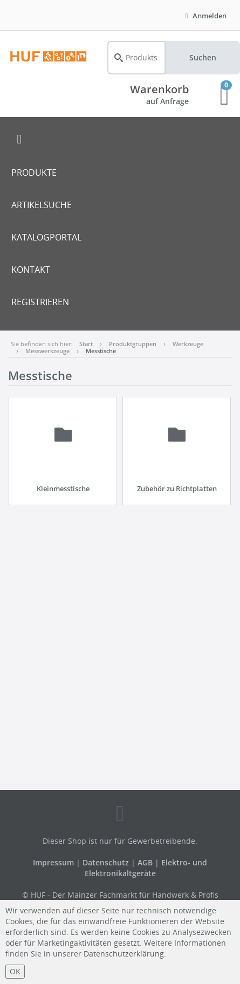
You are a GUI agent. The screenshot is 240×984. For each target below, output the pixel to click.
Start (86, 344)
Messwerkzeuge (47, 351)
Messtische (101, 351)
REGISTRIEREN (40, 302)
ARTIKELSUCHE (41, 205)
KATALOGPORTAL (46, 237)
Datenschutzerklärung (124, 953)
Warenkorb (159, 89)
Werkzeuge (188, 344)
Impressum (54, 862)
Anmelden (204, 15)
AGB (146, 862)
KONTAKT (30, 270)
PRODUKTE (34, 172)
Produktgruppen (132, 344)
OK (15, 971)
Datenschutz (106, 862)
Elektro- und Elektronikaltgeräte (146, 867)
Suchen (202, 57)
